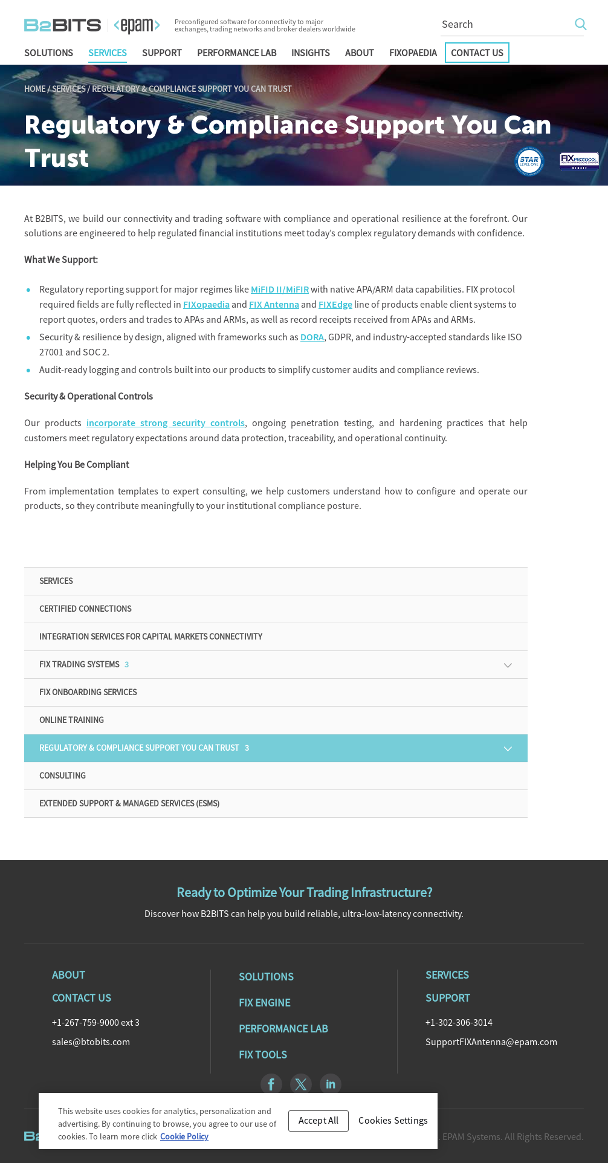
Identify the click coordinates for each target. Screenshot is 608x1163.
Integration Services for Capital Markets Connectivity (150, 636)
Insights (310, 53)
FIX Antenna (274, 304)
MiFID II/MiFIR (280, 289)
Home (34, 88)
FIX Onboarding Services (88, 692)
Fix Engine (264, 1002)
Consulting (62, 775)
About (359, 53)
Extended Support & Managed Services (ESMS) (129, 803)
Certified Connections (85, 608)
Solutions (48, 53)
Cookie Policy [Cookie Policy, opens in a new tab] (184, 1141)
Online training (71, 719)
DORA (312, 337)
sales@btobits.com (91, 1041)
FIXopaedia (413, 53)
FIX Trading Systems (84, 664)
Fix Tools (263, 1054)
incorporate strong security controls (165, 422)
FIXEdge (335, 304)
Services (107, 53)
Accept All (319, 1126)
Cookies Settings (393, 1126)
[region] (238, 1126)
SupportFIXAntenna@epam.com (491, 1041)
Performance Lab (236, 53)
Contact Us (477, 53)
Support (162, 53)
